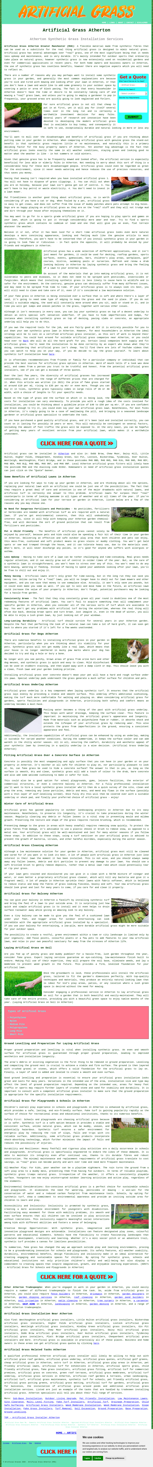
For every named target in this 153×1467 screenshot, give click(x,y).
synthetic (92, 312)
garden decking (99, 1304)
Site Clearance (14, 1402)
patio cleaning (68, 1300)
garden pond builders (129, 1297)
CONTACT (130, 23)
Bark (26, 341)
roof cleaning (83, 1297)
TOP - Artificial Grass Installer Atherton (32, 1417)
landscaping (62, 1304)
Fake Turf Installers (70, 1402)
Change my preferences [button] (115, 1458)
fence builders (60, 1294)
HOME (104, 23)
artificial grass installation (119, 467)
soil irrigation (28, 1300)
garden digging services (35, 1297)
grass (22, 1174)
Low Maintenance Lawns (132, 1398)
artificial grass (85, 49)
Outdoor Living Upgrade (60, 1398)
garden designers (133, 1294)
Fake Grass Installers (38, 1408)
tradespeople (57, 1290)
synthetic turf (94, 690)
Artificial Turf (97, 1402)
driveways (96, 1294)
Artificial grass (92, 166)
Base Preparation (136, 1408)
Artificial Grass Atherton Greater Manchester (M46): (39, 46)
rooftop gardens (127, 254)
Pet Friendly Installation (97, 1398)
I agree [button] (87, 1458)
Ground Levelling (15, 1412)
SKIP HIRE (29, 1304)
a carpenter (141, 1300)
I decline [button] (97, 1458)
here (51, 354)
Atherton (63, 453)
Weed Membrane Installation (83, 1405)
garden (140, 239)
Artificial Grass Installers (44, 1405)
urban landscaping (135, 1376)
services (59, 957)
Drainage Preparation (125, 1402)
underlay (9, 322)
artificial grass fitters (109, 464)
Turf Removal (63, 1408)
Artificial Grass (19, 1443)
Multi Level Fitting (40, 1402)
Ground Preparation (110, 1408)
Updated (38, 1443)
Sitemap (6, 1443)
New (30, 1443)
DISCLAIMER (142, 23)
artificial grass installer (78, 334)
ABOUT (120, 23)
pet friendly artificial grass (127, 1379)
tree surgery (105, 1300)
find (14, 1320)
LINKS (112, 23)
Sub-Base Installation (27, 1398)
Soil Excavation (85, 1408)
